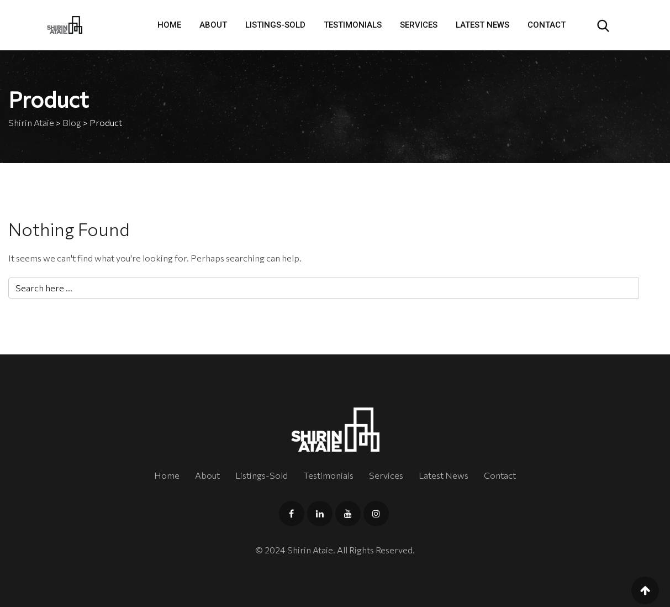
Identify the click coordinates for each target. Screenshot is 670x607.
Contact (546, 25)
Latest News (482, 25)
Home (169, 25)
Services (418, 25)
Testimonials (353, 25)
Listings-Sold (275, 25)
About (213, 25)
